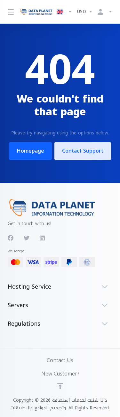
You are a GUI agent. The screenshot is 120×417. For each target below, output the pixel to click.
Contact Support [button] (83, 151)
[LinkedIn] (43, 238)
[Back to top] (60, 386)
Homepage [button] (30, 151)
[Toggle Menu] (9, 11)
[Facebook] (11, 238)
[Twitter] (27, 238)
